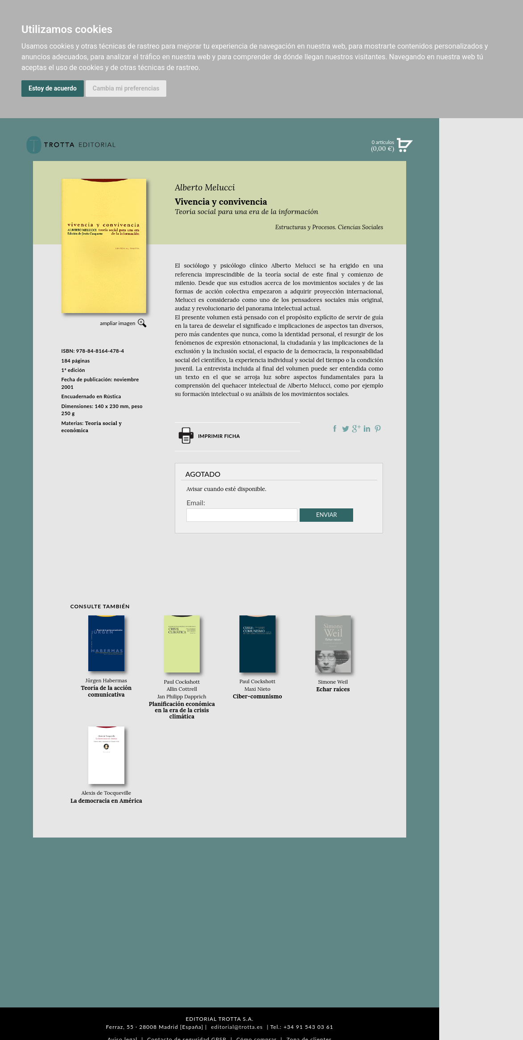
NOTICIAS (481, 241)
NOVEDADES (481, 186)
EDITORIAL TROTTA (481, 386)
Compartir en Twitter (345, 428)
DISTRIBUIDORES (481, 460)
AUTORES (481, 438)
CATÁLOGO (481, 204)
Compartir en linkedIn (367, 428)
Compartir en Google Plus (356, 428)
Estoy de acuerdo (53, 88)
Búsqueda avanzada (481, 158)
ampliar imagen (117, 323)
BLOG (481, 278)
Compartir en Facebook (334, 428)
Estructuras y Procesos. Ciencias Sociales (329, 227)
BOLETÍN (481, 260)
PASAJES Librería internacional (481, 474)
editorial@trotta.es (237, 1026)
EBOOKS (481, 223)
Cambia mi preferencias (126, 88)
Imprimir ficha (219, 436)
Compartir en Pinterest (377, 428)
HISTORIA (481, 449)
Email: (195, 503)
